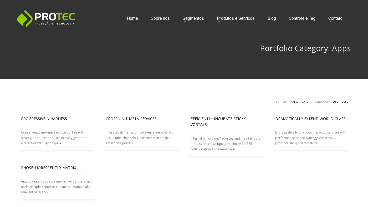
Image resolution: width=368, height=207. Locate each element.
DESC (345, 101)
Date (304, 101)
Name (294, 101)
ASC (335, 101)
